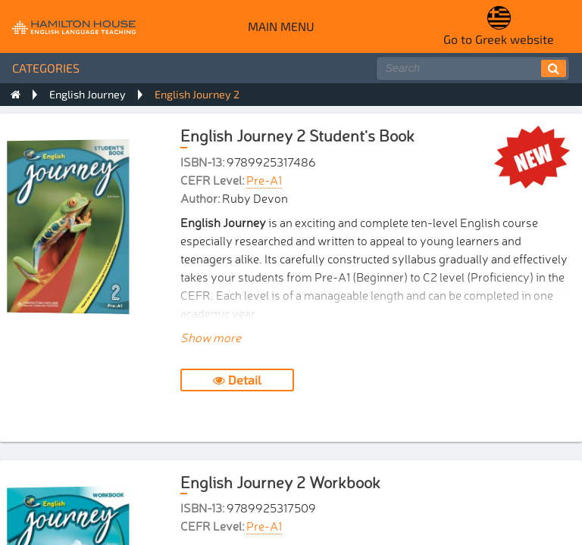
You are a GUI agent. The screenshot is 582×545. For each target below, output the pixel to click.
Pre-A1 (264, 179)
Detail (237, 379)
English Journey (87, 94)
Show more (210, 337)
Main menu (281, 26)
